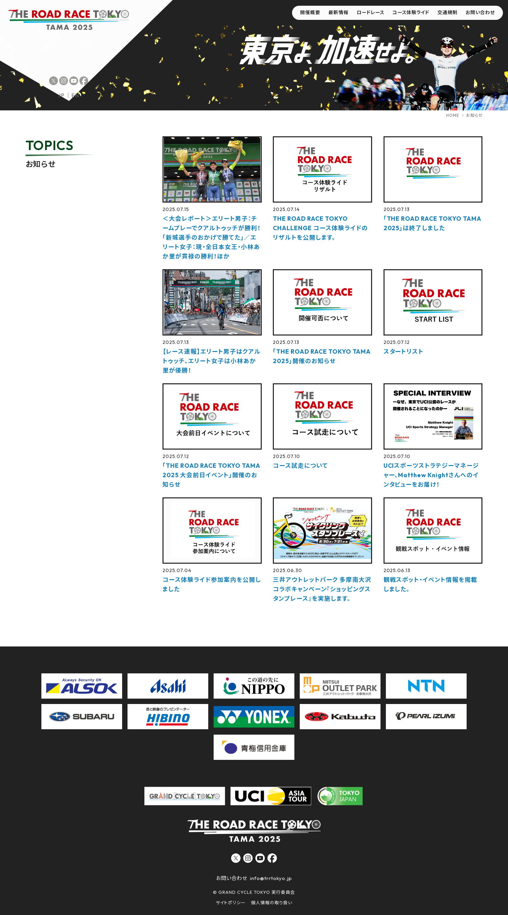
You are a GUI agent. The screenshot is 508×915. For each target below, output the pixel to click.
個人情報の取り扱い (271, 902)
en (75, 95)
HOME (452, 115)
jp (61, 95)
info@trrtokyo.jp (271, 878)
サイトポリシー (231, 902)
